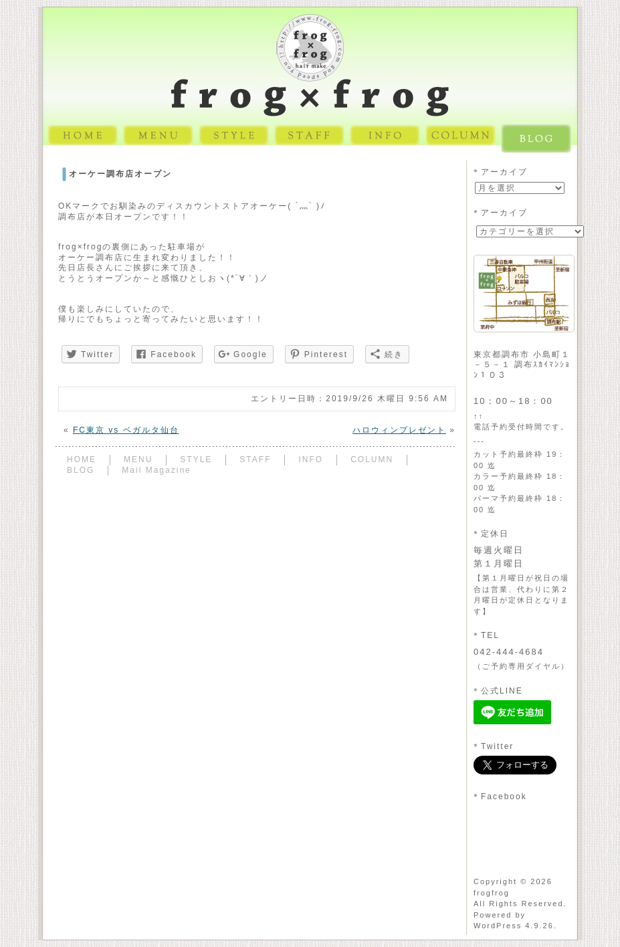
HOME (81, 459)
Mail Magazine (156, 470)
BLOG (80, 470)
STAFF (255, 459)
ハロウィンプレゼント (399, 430)
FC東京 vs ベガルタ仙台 (126, 430)
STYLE (196, 459)
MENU (138, 459)
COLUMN (371, 459)
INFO (310, 459)
